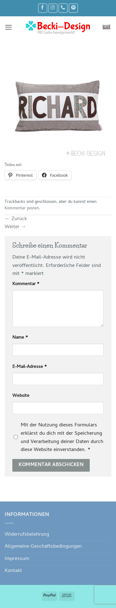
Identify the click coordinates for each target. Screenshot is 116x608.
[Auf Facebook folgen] (42, 8)
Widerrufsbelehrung (27, 534)
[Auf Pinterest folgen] (73, 8)
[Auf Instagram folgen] (53, 8)
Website (20, 396)
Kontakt (13, 571)
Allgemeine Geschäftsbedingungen (43, 546)
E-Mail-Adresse (29, 367)
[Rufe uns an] (63, 8)
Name (20, 337)
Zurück (16, 219)
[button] (8, 27)
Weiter (15, 227)
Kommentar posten (22, 208)
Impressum (17, 559)
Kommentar (25, 284)
